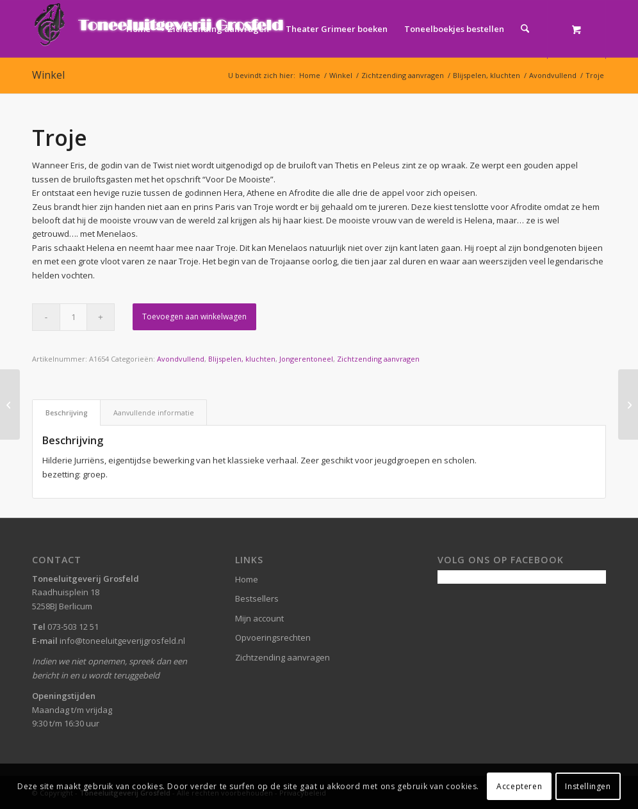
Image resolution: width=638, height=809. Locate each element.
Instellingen (587, 786)
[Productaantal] (73, 317)
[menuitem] (138, 29)
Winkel (48, 75)
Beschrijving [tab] (66, 412)
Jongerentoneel (306, 359)
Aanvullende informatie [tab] (153, 412)
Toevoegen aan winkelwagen (194, 316)
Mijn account (259, 618)
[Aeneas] (628, 404)
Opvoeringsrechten (273, 637)
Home (246, 579)
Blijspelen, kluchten (241, 359)
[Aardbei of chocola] (10, 404)
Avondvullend (180, 359)
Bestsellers (257, 598)
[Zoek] (524, 29)
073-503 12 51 (73, 626)
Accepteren (519, 786)
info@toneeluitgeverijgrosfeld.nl (122, 640)
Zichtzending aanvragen (378, 359)
